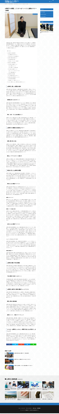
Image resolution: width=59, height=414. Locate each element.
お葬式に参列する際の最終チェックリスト (13, 77)
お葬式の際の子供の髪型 (11, 73)
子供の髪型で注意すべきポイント (13, 75)
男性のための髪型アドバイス (12, 64)
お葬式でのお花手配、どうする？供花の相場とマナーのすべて (25, 365)
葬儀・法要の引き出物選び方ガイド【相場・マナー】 (23, 389)
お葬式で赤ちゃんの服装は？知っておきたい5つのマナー (24, 359)
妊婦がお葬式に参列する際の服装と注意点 (35, 400)
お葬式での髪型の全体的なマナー (12, 57)
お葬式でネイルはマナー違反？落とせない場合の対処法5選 (23, 400)
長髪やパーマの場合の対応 (13, 67)
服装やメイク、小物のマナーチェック (14, 80)
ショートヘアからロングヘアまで (14, 70)
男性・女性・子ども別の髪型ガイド (13, 56)
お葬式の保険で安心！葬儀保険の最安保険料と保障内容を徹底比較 (11, 389)
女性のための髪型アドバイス (12, 69)
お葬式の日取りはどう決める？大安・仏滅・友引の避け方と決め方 (48, 389)
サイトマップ (22, 408)
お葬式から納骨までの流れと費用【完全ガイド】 (11, 400)
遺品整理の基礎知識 (44, 14)
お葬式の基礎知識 (8, 12)
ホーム (18, 408)
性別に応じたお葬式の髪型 (11, 62)
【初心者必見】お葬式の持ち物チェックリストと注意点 (46, 33)
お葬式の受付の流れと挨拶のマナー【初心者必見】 (23, 353)
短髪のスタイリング (12, 65)
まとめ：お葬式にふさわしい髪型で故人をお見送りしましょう (16, 82)
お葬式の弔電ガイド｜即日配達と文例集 (48, 399)
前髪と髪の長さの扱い (11, 59)
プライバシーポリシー (28, 408)
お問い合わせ (35, 408)
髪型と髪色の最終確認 (11, 78)
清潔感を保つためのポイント (12, 54)
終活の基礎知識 (43, 12)
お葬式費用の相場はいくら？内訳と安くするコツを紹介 (35, 389)
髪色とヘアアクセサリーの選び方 (13, 61)
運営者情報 (40, 408)
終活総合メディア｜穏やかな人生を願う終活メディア (12, 1)
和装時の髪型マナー (12, 72)
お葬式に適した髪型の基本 (11, 53)
